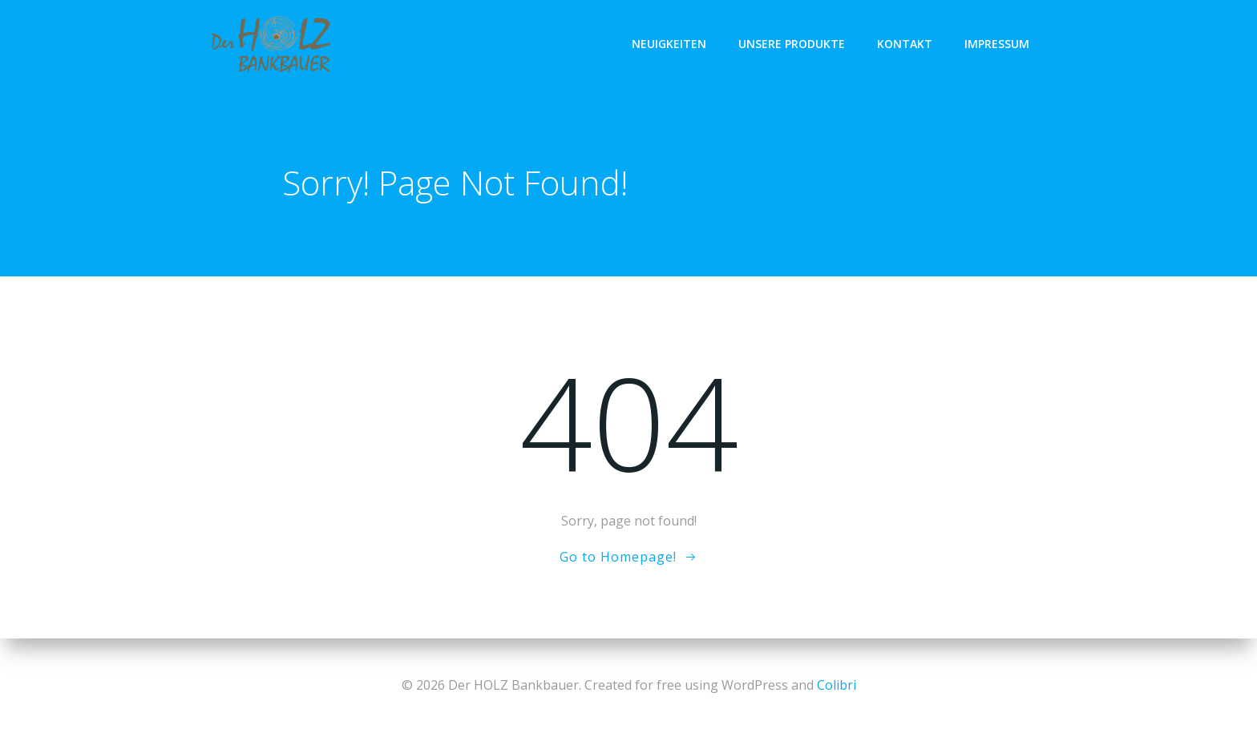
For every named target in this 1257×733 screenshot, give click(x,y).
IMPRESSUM (996, 43)
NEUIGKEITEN (669, 43)
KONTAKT (904, 43)
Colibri (836, 685)
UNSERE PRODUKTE (791, 43)
